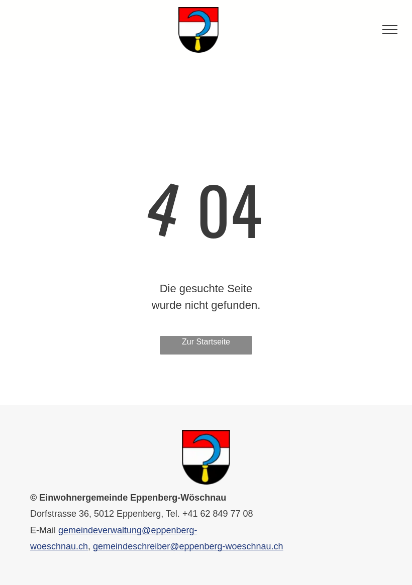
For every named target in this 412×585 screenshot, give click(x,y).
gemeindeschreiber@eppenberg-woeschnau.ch (188, 546)
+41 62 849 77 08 (217, 514)
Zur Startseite (206, 341)
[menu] (390, 30)
